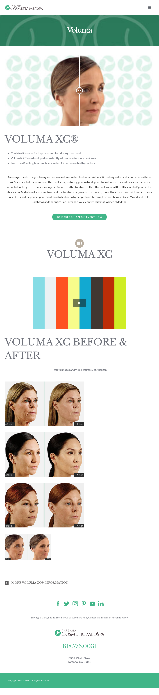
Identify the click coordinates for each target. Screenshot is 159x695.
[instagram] (75, 603)
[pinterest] (83, 603)
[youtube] (92, 603)
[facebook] (58, 603)
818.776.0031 (79, 646)
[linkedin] (101, 603)
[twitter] (66, 603)
